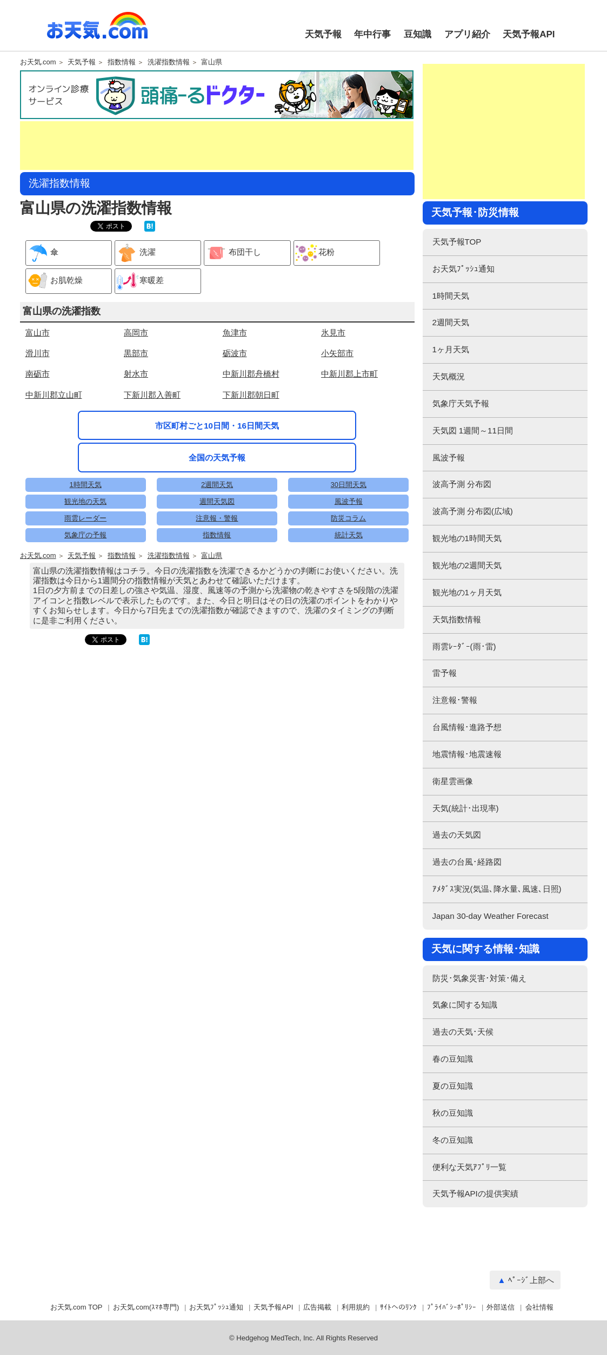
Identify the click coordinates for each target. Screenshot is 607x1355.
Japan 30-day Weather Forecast (490, 915)
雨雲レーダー (85, 518)
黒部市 (136, 353)
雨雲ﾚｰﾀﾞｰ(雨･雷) (464, 646)
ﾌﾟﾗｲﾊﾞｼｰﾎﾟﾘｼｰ (451, 1307)
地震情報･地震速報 (467, 754)
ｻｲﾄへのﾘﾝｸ (398, 1307)
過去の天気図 (456, 834)
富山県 (211, 62)
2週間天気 (217, 485)
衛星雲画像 (452, 781)
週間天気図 (217, 501)
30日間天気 (348, 485)
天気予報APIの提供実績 (475, 1193)
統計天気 (349, 535)
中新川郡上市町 (349, 373)
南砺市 (37, 373)
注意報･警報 (454, 700)
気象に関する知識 (464, 1004)
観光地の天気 (85, 501)
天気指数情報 (456, 619)
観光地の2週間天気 (467, 565)
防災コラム (348, 518)
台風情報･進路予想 (467, 727)
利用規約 (356, 1307)
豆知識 (417, 34)
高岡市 (136, 332)
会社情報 (539, 1307)
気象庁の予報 (85, 535)
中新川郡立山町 (53, 394)
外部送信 (500, 1307)
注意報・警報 (217, 518)
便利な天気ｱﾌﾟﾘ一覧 (469, 1167)
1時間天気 (86, 485)
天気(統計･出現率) (465, 808)
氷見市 (333, 332)
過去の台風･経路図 (467, 861)
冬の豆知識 (452, 1139)
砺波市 (235, 353)
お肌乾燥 (54, 281)
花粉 (314, 253)
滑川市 (37, 353)
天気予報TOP (457, 241)
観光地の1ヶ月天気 (467, 592)
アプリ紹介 (467, 34)
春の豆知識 (452, 1058)
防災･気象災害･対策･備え (479, 978)
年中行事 (372, 34)
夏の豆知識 (452, 1085)
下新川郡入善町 (152, 394)
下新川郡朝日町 (251, 394)
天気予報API (529, 34)
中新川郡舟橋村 (251, 373)
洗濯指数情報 (169, 62)
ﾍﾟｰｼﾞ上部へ (531, 1280)
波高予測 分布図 (461, 484)
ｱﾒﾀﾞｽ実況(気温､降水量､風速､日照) (497, 888)
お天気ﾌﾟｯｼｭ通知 (463, 268)
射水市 (136, 373)
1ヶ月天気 (450, 349)
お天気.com (97, 31)
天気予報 (323, 34)
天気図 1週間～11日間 (472, 430)
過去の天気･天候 (462, 1031)
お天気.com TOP (76, 1307)
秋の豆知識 (452, 1112)
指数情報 (122, 62)
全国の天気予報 (217, 457)
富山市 (37, 332)
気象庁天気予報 (460, 403)
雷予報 (444, 673)
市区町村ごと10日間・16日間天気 (217, 425)
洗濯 (135, 253)
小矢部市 (337, 353)
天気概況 (448, 376)
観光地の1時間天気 (467, 538)
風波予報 (349, 501)
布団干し (232, 253)
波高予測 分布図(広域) (472, 511)
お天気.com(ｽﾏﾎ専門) (146, 1307)
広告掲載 (317, 1307)
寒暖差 (139, 281)
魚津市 (235, 332)
